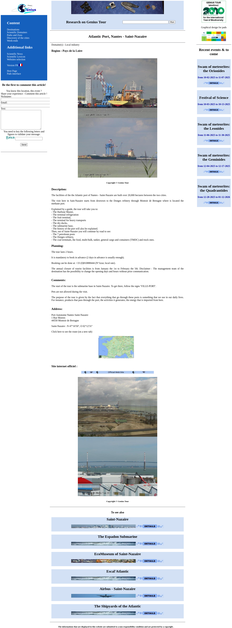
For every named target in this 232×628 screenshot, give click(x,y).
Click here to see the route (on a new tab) (117, 344)
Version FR (14, 65)
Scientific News (15, 54)
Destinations (13, 29)
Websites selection (16, 59)
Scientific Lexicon (16, 56)
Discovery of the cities (18, 38)
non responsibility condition (131, 627)
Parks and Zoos (14, 35)
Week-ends (12, 40)
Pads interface (14, 73)
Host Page (12, 71)
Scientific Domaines (17, 32)
